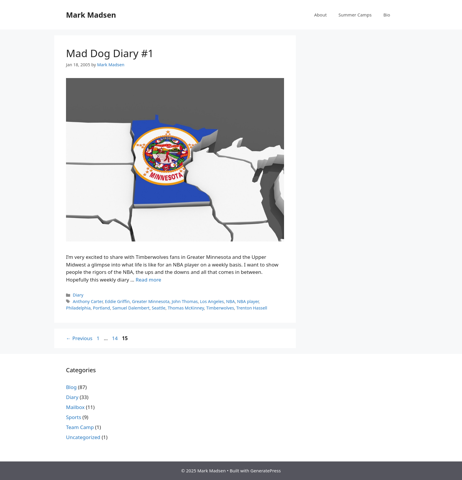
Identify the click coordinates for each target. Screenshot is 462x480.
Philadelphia (78, 308)
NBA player (248, 301)
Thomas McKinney (186, 308)
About (320, 15)
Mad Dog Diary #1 (110, 53)
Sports (73, 417)
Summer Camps (355, 15)
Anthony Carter (88, 301)
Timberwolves (220, 308)
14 (115, 338)
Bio (386, 15)
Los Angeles (212, 301)
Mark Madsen (91, 15)
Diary (78, 295)
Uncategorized (83, 437)
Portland (101, 308)
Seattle (158, 308)
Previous (79, 338)
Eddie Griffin (117, 301)
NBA (230, 301)
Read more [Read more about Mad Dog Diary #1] (148, 279)
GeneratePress (265, 471)
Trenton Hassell (251, 308)
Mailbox (75, 407)
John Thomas (185, 301)
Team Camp (80, 427)
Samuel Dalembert (130, 308)
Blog (71, 387)
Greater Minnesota (150, 301)
